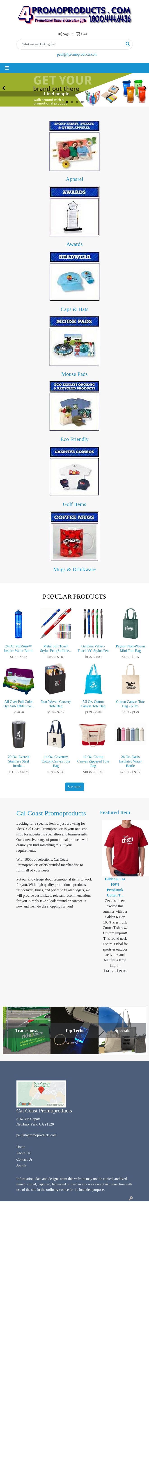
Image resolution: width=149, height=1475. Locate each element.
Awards (74, 244)
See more (74, 787)
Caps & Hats (74, 309)
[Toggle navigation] (7, 68)
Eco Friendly (74, 439)
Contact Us (24, 1159)
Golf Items (74, 504)
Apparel (74, 179)
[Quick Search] (69, 44)
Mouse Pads (74, 374)
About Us (23, 1153)
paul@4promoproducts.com (77, 54)
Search (21, 1166)
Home (20, 1147)
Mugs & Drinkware (74, 569)
